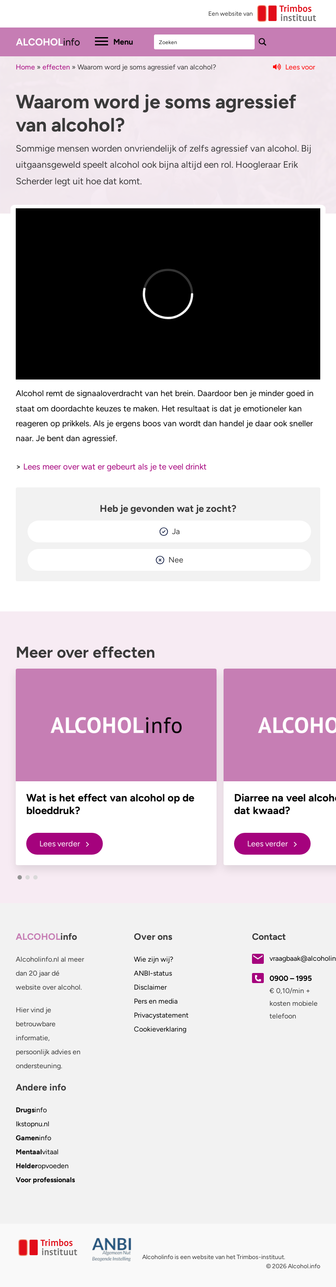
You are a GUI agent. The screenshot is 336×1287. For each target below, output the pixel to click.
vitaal (37, 1152)
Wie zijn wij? (153, 959)
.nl (32, 1124)
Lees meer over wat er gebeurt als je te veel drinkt (114, 467)
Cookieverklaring (160, 1029)
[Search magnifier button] (262, 42)
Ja (176, 531)
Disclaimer (150, 987)
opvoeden (42, 1166)
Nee (175, 560)
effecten (56, 67)
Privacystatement (161, 1015)
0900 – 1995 (291, 978)
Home (25, 67)
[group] (116, 767)
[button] (20, 877)
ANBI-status (153, 973)
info (31, 1110)
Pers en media (156, 1001)
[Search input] (205, 42)
